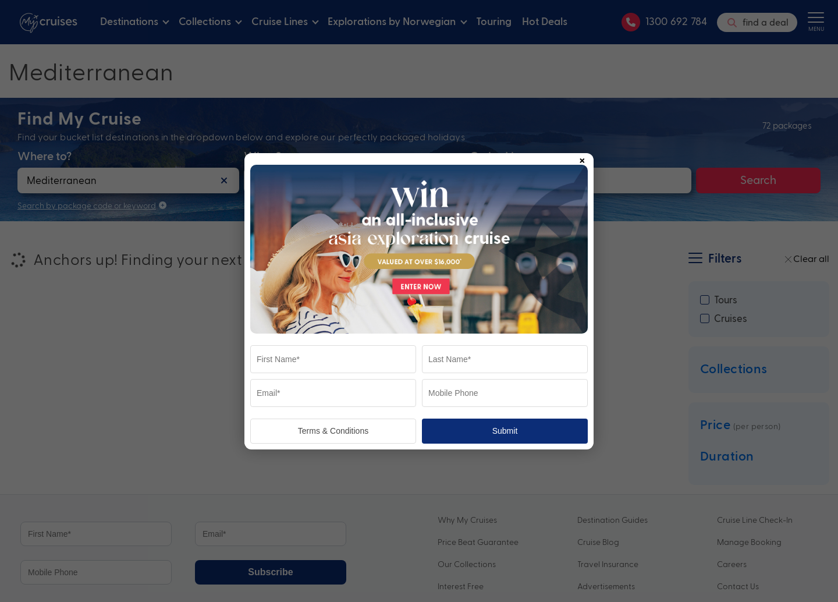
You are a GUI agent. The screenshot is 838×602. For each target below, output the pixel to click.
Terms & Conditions (333, 430)
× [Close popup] (581, 158)
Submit (505, 430)
